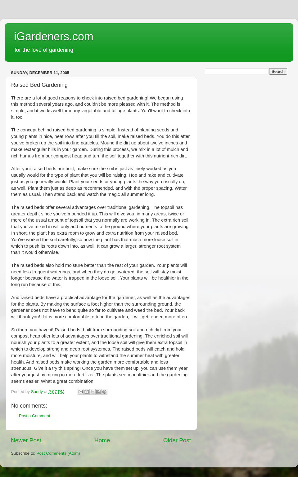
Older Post (177, 440)
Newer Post (26, 440)
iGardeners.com (53, 36)
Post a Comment (34, 415)
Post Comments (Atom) (58, 453)
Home (102, 440)
